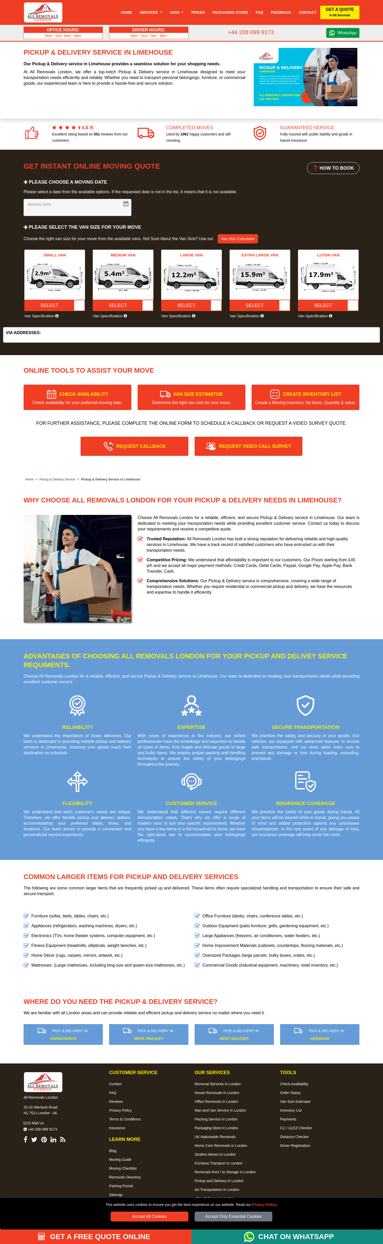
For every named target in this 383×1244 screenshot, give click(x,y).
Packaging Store (230, 12)
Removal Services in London (218, 1084)
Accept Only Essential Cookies (233, 1216)
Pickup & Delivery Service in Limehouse (110, 479)
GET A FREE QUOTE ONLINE (94, 1237)
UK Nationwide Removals (215, 1137)
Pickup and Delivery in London (219, 1181)
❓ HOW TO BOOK (333, 168)
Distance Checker (294, 1137)
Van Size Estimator (295, 1101)
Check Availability (294, 1084)
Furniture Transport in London (218, 1163)
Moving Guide (120, 1159)
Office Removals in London (216, 1101)
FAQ (112, 1093)
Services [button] (149, 12)
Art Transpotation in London (217, 1190)
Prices (198, 12)
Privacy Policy (264, 1205)
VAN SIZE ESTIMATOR (191, 398)
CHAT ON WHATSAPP (296, 1237)
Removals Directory (125, 1177)
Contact (307, 12)
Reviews (116, 1101)
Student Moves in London (215, 1154)
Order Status (290, 1093)
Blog (112, 1151)
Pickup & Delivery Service (57, 479)
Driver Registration (295, 1146)
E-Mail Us (34, 1123)
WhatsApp (347, 33)
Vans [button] (175, 12)
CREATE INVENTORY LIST (305, 398)
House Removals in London (217, 1093)
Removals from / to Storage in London (225, 1172)
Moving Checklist (123, 1168)
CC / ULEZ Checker (296, 1128)
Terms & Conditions (124, 1119)
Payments (288, 1119)
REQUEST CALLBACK (141, 446)
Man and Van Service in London (220, 1110)
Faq (259, 12)
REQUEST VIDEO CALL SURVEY (255, 446)
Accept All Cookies (149, 1216)
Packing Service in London (216, 1119)
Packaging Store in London (216, 1128)
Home (126, 12)
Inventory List (291, 1110)
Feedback (281, 12)
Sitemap (115, 1195)
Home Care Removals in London (221, 1146)
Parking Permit (121, 1186)
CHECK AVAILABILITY (77, 398)
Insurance (117, 1128)
